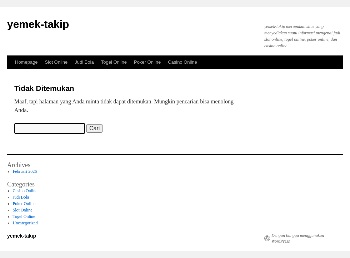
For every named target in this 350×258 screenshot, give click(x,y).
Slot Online (56, 62)
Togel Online (114, 62)
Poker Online (147, 62)
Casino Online (182, 62)
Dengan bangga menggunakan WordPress (297, 238)
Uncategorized (25, 222)
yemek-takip (38, 24)
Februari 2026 (25, 171)
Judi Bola (84, 62)
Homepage (26, 62)
